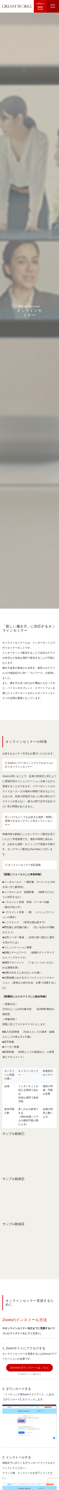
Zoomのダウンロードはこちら (29, 1367)
